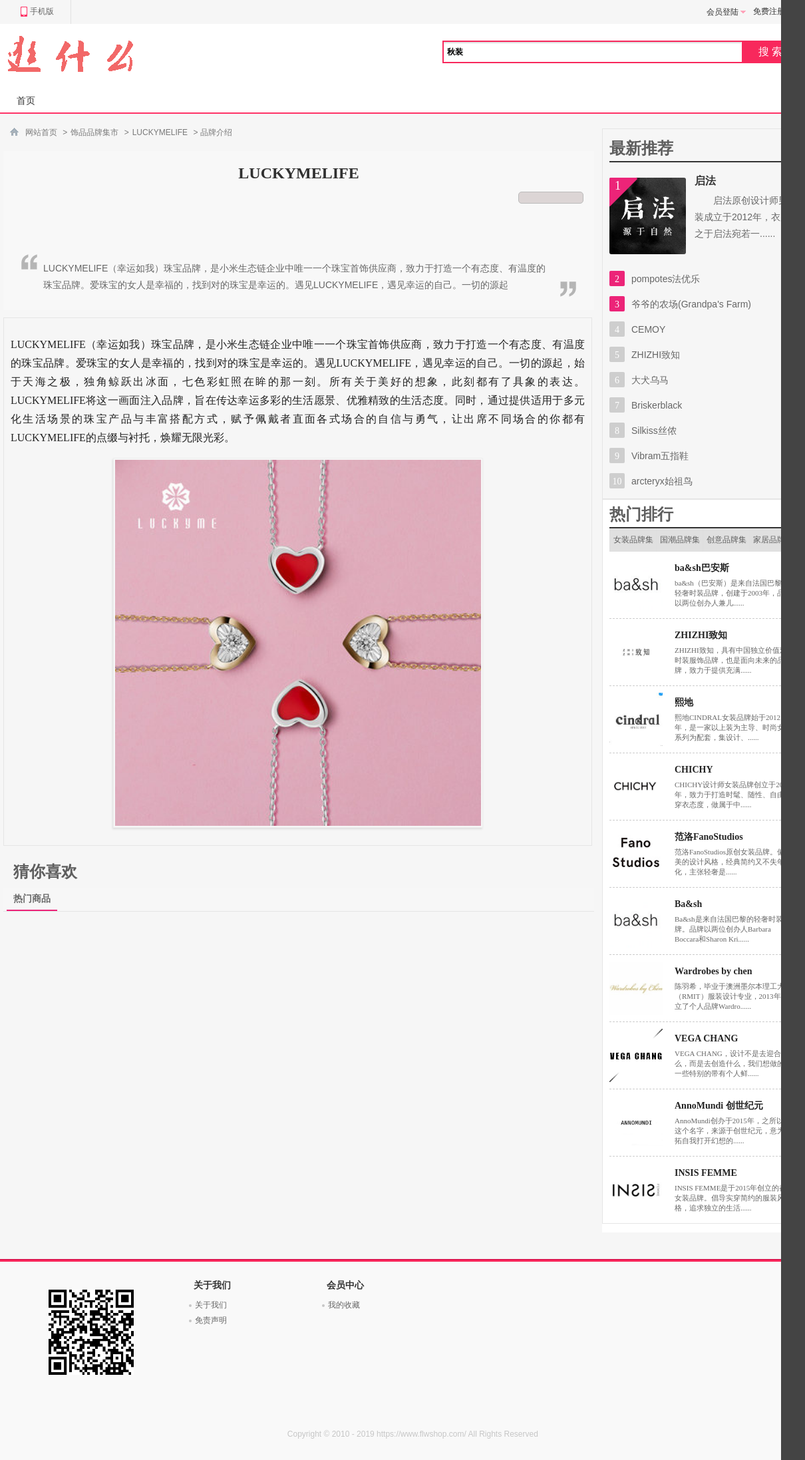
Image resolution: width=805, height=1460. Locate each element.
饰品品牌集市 (94, 132)
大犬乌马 (650, 380)
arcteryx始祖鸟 (662, 481)
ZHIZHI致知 (655, 354)
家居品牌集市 (773, 543)
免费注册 (769, 11)
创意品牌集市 (726, 543)
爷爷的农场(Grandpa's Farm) (691, 304)
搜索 (771, 51)
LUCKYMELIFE (160, 132)
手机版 (37, 11)
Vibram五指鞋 (660, 456)
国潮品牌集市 (680, 543)
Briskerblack (656, 405)
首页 (26, 100)
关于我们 (211, 1305)
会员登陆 (726, 12)
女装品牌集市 (633, 543)
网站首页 (41, 132)
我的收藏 (344, 1305)
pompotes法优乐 (665, 279)
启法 (705, 180)
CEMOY (648, 329)
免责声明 (211, 1320)
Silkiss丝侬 (654, 430)
